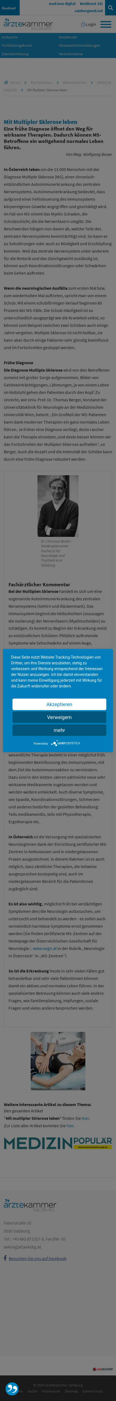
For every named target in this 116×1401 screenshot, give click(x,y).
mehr (59, 730)
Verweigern (59, 717)
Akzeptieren (59, 704)
